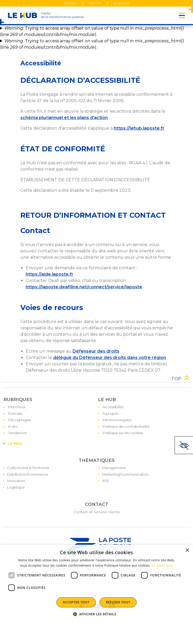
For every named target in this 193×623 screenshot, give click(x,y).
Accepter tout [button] (76, 602)
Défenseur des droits (96, 351)
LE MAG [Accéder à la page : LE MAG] (15, 443)
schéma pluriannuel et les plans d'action (64, 117)
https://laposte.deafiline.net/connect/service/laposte (84, 286)
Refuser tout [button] (118, 602)
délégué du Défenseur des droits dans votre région (109, 357)
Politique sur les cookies (123, 433)
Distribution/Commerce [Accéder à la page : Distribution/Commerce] (27, 474)
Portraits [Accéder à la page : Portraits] (15, 413)
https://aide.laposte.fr (49, 274)
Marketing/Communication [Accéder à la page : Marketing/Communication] (125, 474)
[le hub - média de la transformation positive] (46, 15)
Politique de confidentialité (126, 426)
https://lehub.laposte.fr (139, 128)
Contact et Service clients (96, 512)
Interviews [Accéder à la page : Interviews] (16, 407)
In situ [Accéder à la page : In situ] (12, 426)
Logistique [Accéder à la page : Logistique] (16, 487)
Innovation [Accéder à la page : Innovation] (16, 481)
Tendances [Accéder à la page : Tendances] (17, 433)
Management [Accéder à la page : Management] (114, 468)
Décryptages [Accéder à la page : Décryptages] (19, 420)
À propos (110, 413)
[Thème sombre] (183, 445)
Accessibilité (113, 407)
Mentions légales (117, 420)
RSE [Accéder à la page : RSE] (105, 481)
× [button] (187, 550)
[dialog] (96, 584)
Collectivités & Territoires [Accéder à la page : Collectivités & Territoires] (28, 468)
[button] (96, 614)
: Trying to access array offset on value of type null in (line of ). (92, 31)
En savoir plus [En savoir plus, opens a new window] (162, 565)
